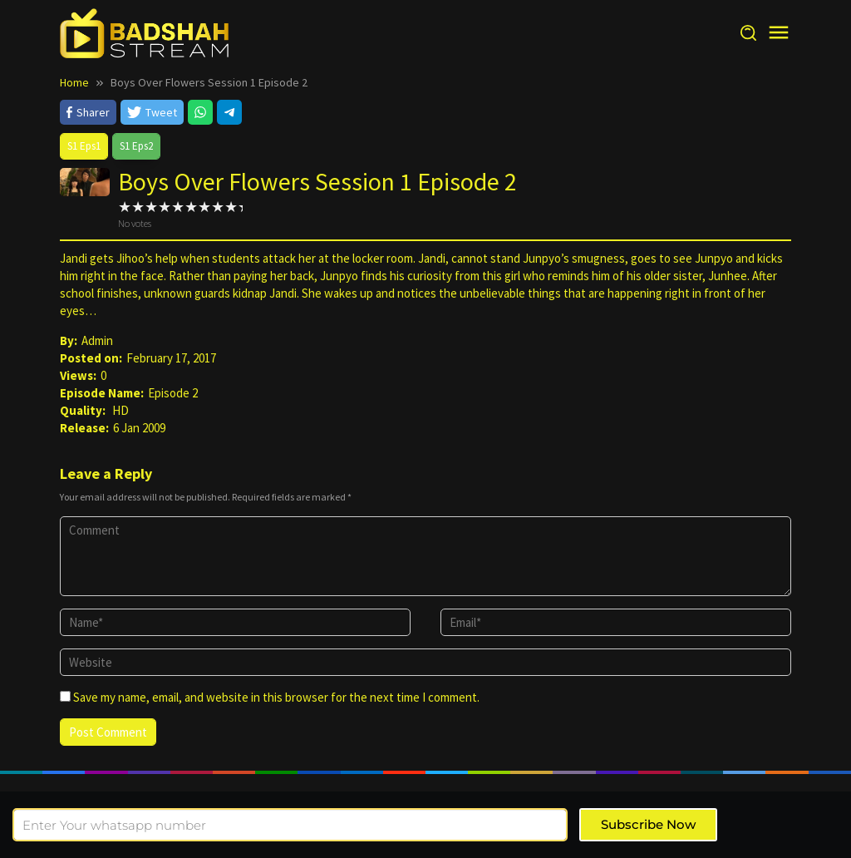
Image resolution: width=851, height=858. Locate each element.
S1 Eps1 (84, 146)
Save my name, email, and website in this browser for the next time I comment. (276, 697)
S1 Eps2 (136, 146)
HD (120, 410)
